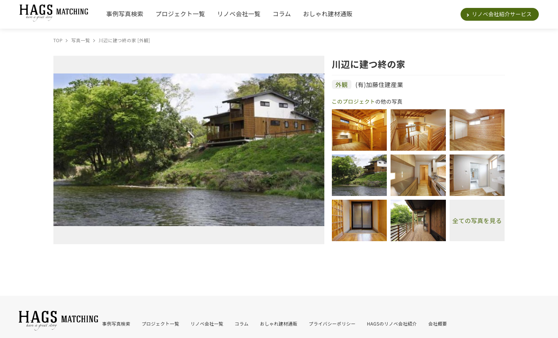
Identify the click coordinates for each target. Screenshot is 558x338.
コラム (281, 13)
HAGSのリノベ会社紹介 (392, 323)
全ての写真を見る (477, 220)
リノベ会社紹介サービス (502, 14)
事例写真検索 (124, 13)
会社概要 (437, 323)
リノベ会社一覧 (238, 13)
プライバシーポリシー (332, 323)
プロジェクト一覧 (180, 13)
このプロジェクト (354, 101)
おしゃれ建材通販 (328, 13)
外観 (342, 84)
